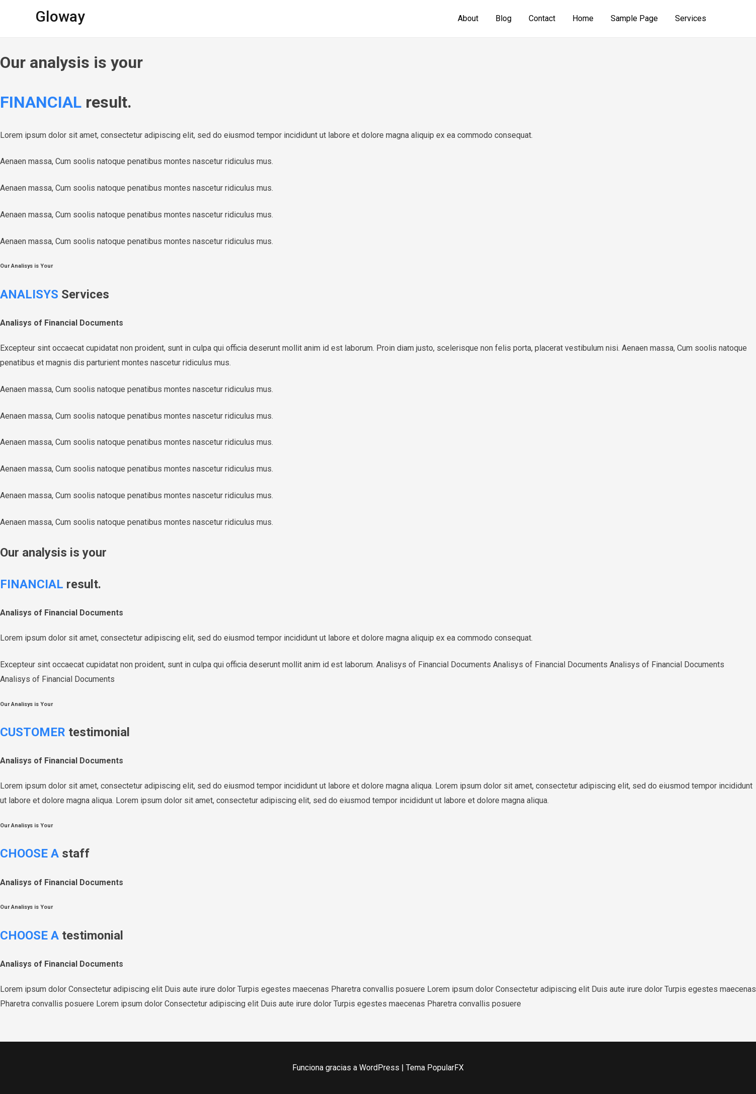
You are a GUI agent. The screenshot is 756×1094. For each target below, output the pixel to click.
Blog (503, 18)
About (468, 18)
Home (583, 18)
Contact (542, 18)
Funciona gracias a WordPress (346, 1067)
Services (690, 18)
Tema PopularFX (435, 1067)
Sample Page (634, 18)
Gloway (60, 16)
